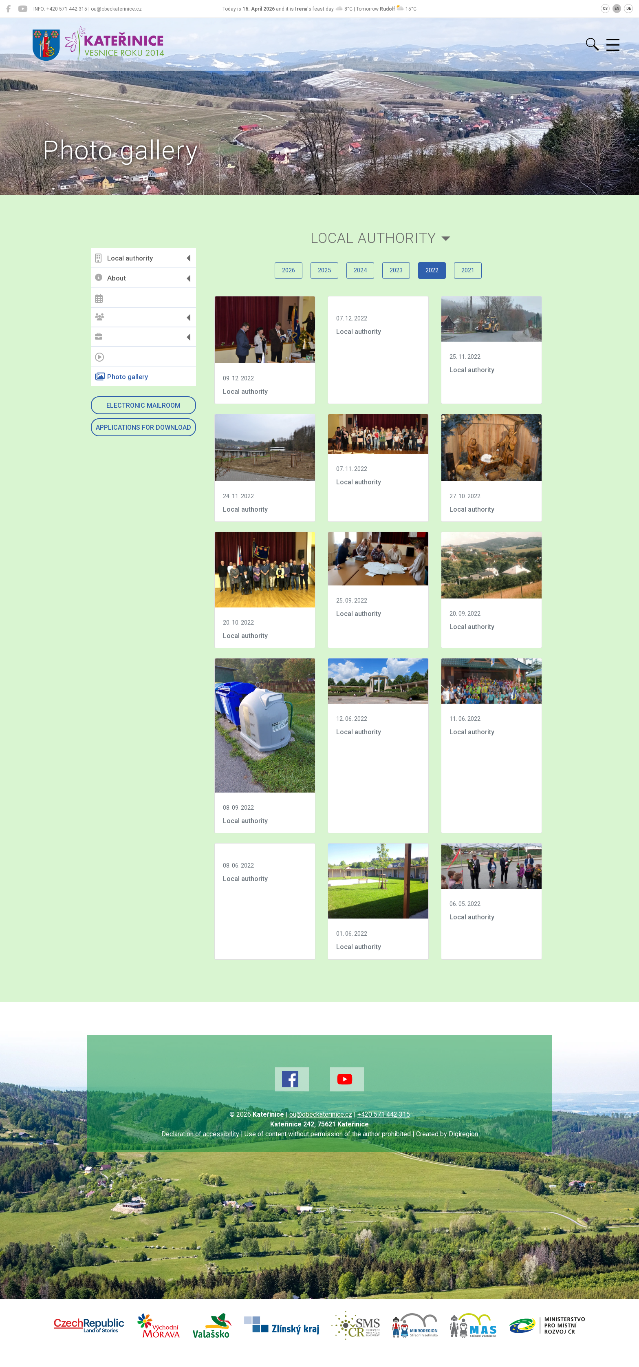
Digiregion (463, 1146)
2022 (440, 276)
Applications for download (144, 427)
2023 (399, 276)
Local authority (124, 258)
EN (617, 9)
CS (605, 9)
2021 (482, 276)
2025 (315, 276)
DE (628, 9)
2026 (274, 276)
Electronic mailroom (144, 405)
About (110, 278)
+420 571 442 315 (383, 1127)
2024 (357, 276)
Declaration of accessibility (200, 1146)
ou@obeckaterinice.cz (320, 1127)
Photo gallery (121, 376)
